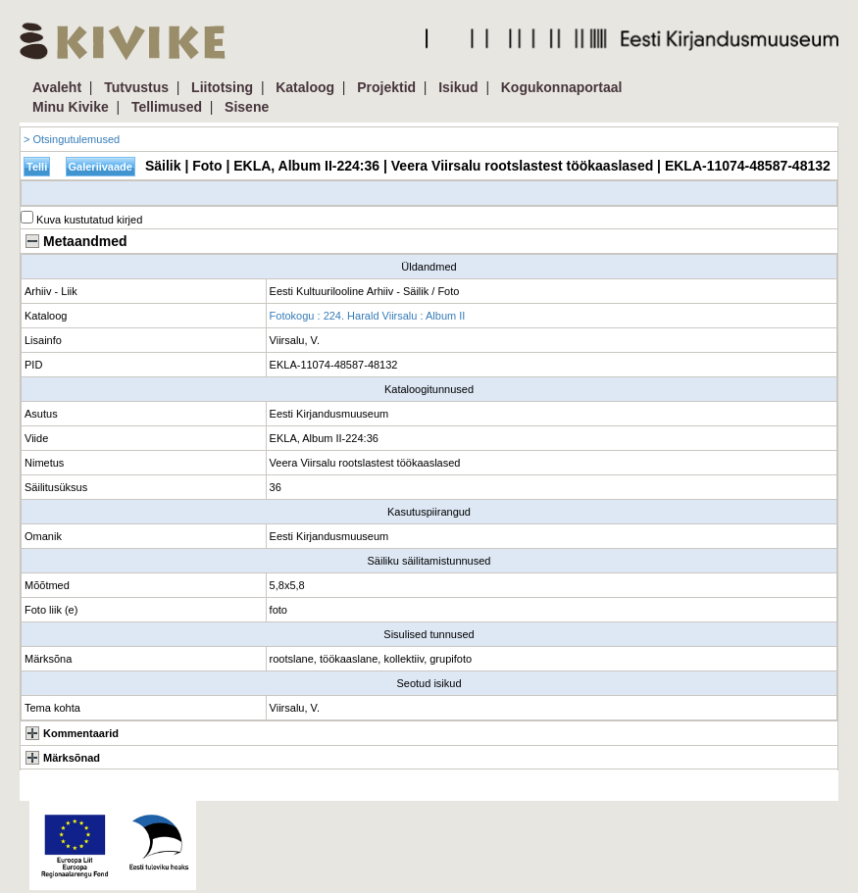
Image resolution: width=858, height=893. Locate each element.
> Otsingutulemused (72, 139)
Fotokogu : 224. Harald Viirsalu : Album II (368, 316)
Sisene (247, 107)
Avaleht (56, 87)
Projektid (386, 87)
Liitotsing (222, 87)
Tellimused (166, 107)
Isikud (458, 87)
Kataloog (305, 87)
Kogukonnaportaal (562, 87)
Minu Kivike (70, 107)
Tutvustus (136, 87)
